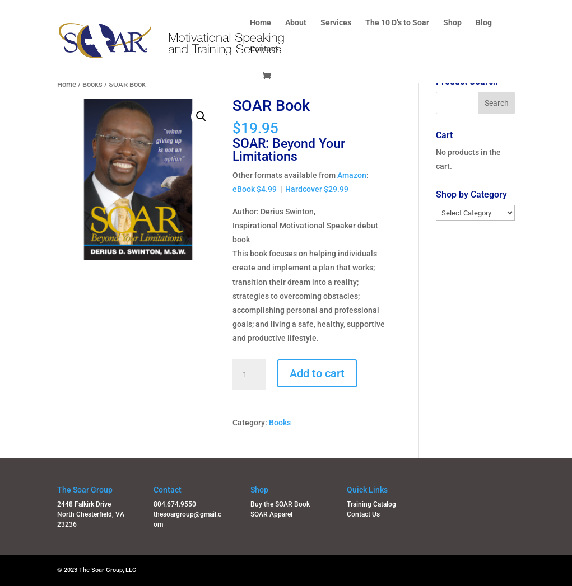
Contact (264, 49)
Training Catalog (371, 504)
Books (92, 84)
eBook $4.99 (254, 189)
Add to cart (317, 373)
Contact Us (363, 514)
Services (335, 22)
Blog (484, 22)
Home (260, 22)
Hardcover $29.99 (316, 189)
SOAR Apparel (271, 514)
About (295, 22)
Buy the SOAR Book (280, 504)
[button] (201, 116)
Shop (452, 22)
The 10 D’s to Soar (397, 22)
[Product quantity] (249, 375)
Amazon (351, 175)
